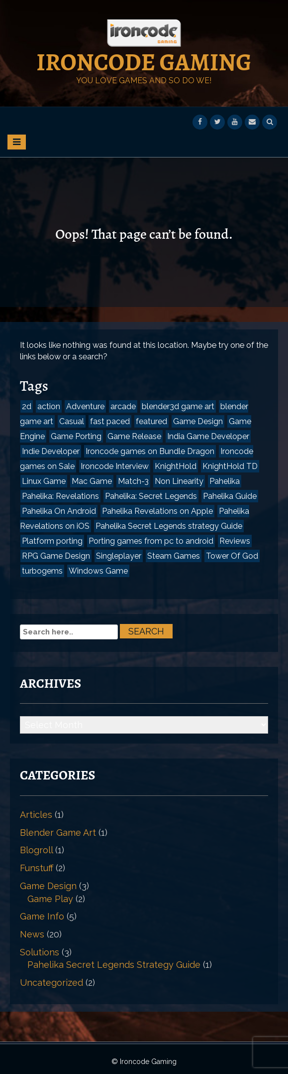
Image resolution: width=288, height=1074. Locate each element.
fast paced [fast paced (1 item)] (110, 421)
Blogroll (36, 850)
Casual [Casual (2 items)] (71, 421)
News (32, 934)
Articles (36, 814)
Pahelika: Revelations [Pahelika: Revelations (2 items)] (60, 496)
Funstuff (36, 868)
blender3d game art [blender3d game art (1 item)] (178, 406)
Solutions (39, 952)
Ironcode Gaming (143, 62)
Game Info (42, 916)
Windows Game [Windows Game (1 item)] (98, 571)
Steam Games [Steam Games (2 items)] (173, 556)
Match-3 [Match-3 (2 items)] (133, 481)
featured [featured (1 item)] (151, 421)
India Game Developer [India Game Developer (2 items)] (208, 436)
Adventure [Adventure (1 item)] (85, 406)
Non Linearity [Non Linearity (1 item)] (179, 481)
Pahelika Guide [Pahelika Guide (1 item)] (230, 496)
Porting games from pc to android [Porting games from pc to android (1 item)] (151, 541)
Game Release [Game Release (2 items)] (134, 436)
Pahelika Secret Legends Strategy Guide (113, 964)
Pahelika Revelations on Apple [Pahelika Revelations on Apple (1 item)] (157, 511)
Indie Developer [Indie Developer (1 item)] (51, 451)
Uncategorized (51, 982)
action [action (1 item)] (48, 406)
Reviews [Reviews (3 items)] (234, 541)
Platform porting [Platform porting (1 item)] (52, 541)
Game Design (48, 886)
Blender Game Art (58, 832)
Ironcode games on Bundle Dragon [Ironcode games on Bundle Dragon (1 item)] (150, 451)
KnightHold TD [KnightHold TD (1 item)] (230, 466)
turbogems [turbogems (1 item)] (42, 571)
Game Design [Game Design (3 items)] (198, 421)
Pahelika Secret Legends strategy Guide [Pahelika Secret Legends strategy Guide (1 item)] (169, 526)
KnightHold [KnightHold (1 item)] (175, 466)
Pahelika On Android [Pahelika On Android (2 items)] (59, 511)
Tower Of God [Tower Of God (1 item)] (232, 556)
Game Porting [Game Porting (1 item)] (76, 436)
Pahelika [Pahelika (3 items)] (224, 481)
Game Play (50, 899)
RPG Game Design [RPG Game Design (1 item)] (56, 556)
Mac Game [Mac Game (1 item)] (92, 481)
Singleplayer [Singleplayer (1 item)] (118, 556)
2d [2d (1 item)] (26, 406)
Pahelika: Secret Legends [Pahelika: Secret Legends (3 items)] (151, 496)
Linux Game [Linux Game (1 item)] (44, 481)
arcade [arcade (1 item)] (123, 406)
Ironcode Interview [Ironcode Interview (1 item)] (115, 466)
